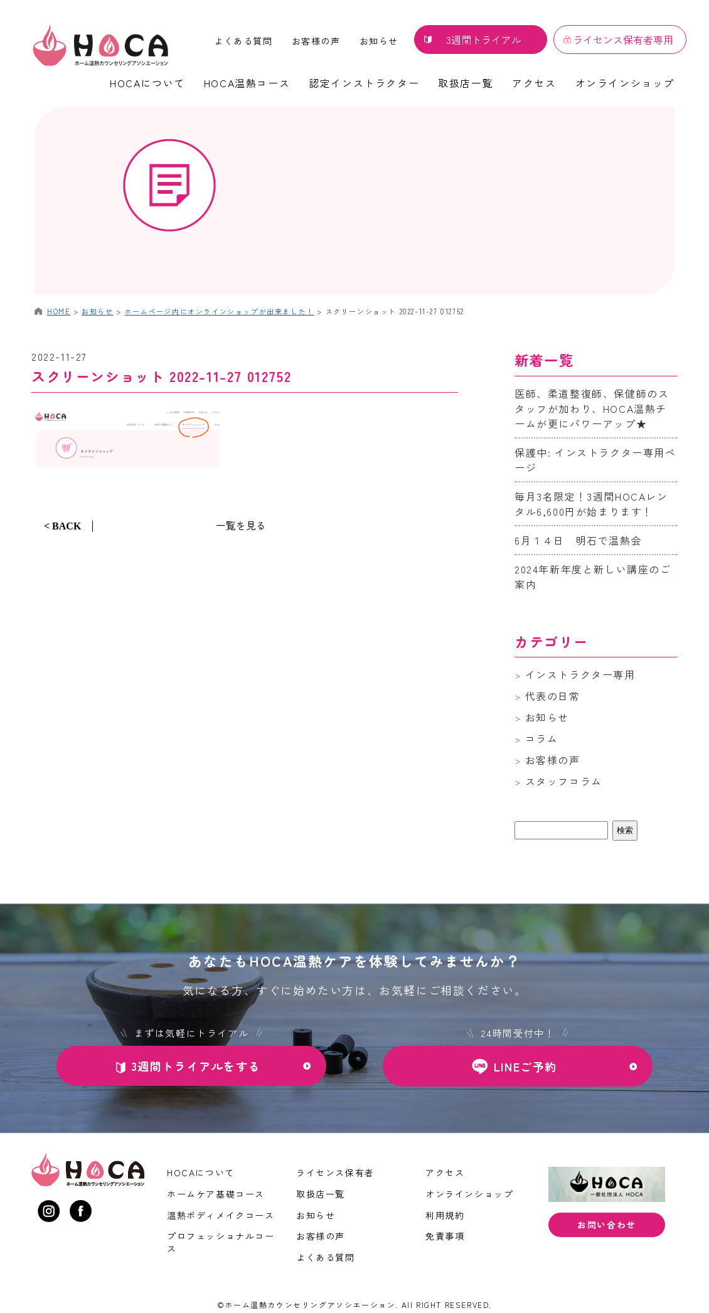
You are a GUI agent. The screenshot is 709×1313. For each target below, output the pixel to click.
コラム (541, 738)
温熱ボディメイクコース (221, 1215)
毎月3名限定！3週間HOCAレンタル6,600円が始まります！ (591, 504)
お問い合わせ (606, 1224)
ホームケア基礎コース (216, 1194)
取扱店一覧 (465, 82)
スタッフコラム (563, 781)
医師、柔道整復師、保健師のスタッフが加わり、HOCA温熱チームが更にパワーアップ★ (591, 408)
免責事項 (444, 1236)
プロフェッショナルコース (221, 1242)
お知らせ (379, 41)
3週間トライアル (483, 39)
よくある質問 (243, 41)
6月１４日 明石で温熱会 (578, 540)
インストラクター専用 (580, 674)
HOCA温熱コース (247, 82)
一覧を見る (241, 525)
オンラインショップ (624, 82)
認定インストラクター (364, 82)
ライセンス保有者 (335, 1172)
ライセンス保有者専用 (623, 39)
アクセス (534, 82)
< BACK (62, 526)
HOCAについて (147, 82)
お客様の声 (316, 41)
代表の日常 (552, 695)
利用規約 (444, 1215)
